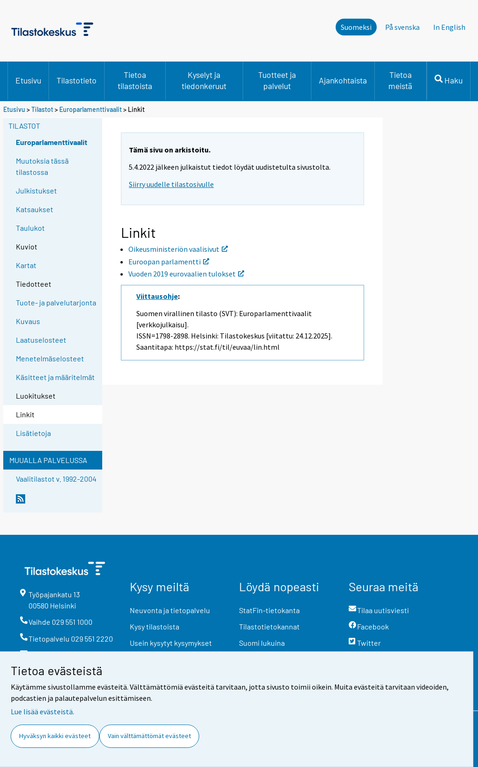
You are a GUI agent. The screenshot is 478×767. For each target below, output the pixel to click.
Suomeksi (356, 27)
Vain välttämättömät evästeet (149, 736)
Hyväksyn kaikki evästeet (55, 736)
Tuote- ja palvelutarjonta (56, 302)
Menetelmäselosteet (50, 358)
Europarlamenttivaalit (90, 109)
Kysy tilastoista (154, 626)
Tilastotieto (76, 80)
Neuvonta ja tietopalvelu (170, 610)
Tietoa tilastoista (135, 80)
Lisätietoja (33, 432)
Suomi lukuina (262, 642)
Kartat (26, 265)
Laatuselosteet (41, 339)
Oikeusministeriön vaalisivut (178, 249)
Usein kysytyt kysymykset (171, 642)
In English (449, 27)
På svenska (402, 27)
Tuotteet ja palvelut (277, 80)
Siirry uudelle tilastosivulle (171, 184)
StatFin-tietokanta (269, 610)
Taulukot (30, 227)
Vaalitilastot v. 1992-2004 (56, 478)
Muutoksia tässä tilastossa (42, 166)
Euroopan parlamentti (168, 261)
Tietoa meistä (400, 80)
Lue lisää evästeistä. (42, 711)
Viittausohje (157, 296)
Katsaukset (34, 209)
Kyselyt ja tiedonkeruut (204, 80)
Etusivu (28, 80)
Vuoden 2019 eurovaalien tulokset (186, 273)
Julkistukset (36, 190)
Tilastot (42, 109)
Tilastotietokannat (269, 626)
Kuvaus (28, 321)
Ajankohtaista (343, 80)
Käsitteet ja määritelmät (55, 377)
